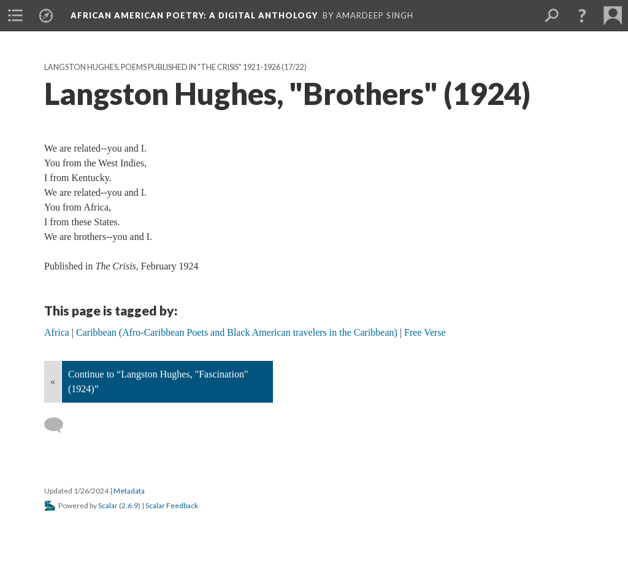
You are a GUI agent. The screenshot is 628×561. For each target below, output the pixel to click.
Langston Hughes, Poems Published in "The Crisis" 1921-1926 (162, 67)
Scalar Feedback (171, 505)
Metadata (129, 490)
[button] (582, 15)
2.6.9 (129, 505)
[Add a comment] (59, 425)
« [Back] (52, 381)
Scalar (108, 505)
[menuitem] (15, 15)
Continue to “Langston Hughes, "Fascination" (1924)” (158, 381)
